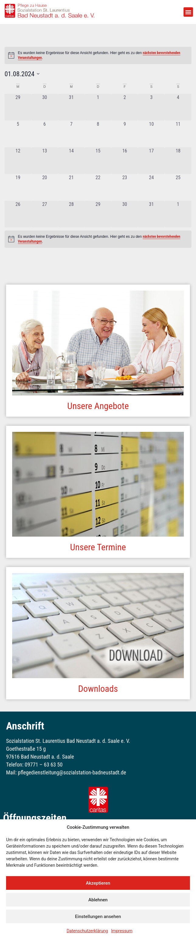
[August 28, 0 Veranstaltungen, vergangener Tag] (71, 214)
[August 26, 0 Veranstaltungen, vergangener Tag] (18, 214)
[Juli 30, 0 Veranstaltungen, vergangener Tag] (44, 107)
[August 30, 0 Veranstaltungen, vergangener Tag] (124, 214)
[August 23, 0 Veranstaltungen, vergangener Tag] (124, 187)
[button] (188, 12)
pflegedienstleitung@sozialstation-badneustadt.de (71, 772)
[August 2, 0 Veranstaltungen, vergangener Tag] (124, 107)
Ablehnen (98, 900)
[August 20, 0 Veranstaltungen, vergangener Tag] (44, 187)
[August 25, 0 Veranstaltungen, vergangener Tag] (178, 187)
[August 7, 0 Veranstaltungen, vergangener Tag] (71, 134)
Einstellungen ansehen (98, 916)
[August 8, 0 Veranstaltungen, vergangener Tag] (98, 134)
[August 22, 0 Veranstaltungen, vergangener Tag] (98, 187)
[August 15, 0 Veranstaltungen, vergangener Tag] (98, 160)
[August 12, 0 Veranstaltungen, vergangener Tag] (18, 160)
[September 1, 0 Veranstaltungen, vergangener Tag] (178, 214)
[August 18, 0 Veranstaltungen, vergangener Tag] (178, 160)
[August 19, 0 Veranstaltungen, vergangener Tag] (18, 187)
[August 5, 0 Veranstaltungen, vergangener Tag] (18, 134)
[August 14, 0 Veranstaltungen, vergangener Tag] (71, 160)
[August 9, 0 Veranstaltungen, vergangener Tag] (124, 134)
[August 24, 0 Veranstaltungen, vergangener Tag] (151, 187)
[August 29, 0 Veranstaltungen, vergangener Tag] (98, 214)
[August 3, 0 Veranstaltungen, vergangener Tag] (151, 107)
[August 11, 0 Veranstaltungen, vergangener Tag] (178, 134)
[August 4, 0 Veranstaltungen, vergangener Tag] (178, 107)
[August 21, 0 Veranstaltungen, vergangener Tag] (71, 187)
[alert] (98, 239)
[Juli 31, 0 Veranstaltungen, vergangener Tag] (71, 107)
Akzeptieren (98, 883)
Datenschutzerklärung (87, 930)
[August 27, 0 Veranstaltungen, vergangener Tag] (44, 214)
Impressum (121, 930)
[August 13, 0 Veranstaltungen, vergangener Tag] (44, 160)
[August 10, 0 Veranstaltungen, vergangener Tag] (151, 134)
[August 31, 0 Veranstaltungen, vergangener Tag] (151, 214)
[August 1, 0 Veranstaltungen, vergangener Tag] (98, 107)
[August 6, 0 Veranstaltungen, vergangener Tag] (44, 134)
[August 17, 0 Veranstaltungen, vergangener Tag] (151, 160)
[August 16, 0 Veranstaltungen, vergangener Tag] (124, 160)
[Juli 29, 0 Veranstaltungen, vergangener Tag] (18, 107)
